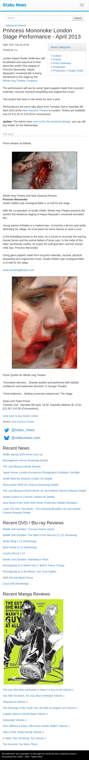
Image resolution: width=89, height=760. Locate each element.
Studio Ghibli (76, 70)
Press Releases (62, 63)
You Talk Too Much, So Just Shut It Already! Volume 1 (34, 695)
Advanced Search (16, 25)
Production (59, 66)
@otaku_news (22, 430)
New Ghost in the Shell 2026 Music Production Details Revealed (40, 502)
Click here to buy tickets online (20, 415)
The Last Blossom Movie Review (22, 466)
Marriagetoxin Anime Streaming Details (25, 460)
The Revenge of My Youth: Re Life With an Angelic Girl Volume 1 (40, 707)
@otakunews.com (25, 438)
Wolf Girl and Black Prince (18, 577)
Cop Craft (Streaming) (15, 583)
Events (57, 59)
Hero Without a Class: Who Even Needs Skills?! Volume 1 (36, 725)
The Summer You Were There (20, 744)
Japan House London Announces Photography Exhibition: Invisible (41, 472)
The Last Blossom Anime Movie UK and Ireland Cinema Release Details (44, 490)
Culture (57, 55)
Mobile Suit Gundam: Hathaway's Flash (25, 559)
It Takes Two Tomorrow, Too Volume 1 (24, 738)
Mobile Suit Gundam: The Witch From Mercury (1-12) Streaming (40, 535)
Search (77, 18)
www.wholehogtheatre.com (18, 270)
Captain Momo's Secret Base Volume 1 (25, 713)
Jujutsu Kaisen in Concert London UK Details (29, 496)
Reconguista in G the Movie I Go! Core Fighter (29, 571)
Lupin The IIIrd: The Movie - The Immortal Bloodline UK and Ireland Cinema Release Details (41, 510)
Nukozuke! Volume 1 (15, 720)
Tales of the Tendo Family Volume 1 (23, 732)
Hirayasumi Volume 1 (15, 701)
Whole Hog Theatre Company (20, 80)
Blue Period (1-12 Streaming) (19, 547)
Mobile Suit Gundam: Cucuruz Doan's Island (28, 529)
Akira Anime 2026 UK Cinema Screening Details (30, 484)
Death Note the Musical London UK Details (27, 478)
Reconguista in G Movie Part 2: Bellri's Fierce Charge (33, 565)
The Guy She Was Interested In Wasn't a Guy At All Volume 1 (38, 689)
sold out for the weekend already (51, 121)
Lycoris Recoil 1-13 (14, 553)
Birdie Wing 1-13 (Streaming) (19, 541)
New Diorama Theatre (35, 110)
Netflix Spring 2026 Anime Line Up (22, 454)
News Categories (61, 47)
